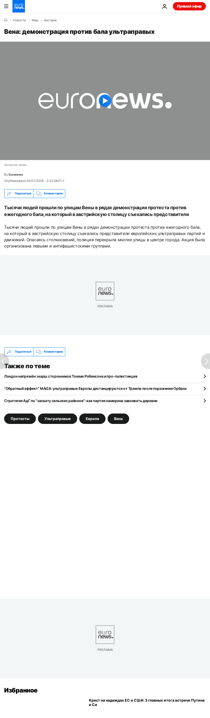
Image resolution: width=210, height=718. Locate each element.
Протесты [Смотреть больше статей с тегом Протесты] (20, 418)
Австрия (50, 20)
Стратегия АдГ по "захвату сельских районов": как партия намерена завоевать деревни (80, 400)
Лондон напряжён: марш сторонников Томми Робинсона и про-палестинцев (70, 376)
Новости (19, 20)
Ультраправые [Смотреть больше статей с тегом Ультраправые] (57, 418)
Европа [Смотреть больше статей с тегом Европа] (92, 418)
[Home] (5, 20)
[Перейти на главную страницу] (18, 6)
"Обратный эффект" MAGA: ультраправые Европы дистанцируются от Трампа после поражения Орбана (95, 388)
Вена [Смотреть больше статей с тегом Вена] (118, 418)
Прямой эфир (189, 6)
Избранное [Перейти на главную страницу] (21, 690)
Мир (35, 20)
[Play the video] (105, 101)
